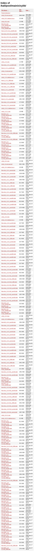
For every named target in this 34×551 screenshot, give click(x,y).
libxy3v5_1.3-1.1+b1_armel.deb (6, 148)
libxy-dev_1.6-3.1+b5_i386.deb (5, 542)
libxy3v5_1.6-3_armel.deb (8, 341)
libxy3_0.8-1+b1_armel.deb (8, 40)
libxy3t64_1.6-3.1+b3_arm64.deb (6, 434)
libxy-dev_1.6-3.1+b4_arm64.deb (6, 505)
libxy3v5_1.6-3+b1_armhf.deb (9, 387)
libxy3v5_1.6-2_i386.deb (7, 235)
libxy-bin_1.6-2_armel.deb (8, 248)
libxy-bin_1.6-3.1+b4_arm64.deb (6, 511)
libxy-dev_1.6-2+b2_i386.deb (9, 282)
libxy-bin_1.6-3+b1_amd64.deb (6, 378)
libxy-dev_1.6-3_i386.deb (8, 365)
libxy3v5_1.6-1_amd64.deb (8, 198)
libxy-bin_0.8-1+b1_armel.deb (9, 37)
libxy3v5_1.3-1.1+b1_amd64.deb (6, 127)
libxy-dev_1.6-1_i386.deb (8, 186)
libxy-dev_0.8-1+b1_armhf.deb (9, 49)
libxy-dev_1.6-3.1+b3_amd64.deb (6, 424)
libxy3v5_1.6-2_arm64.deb (8, 260)
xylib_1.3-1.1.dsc (5, 111)
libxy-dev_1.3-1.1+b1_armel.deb (6, 145)
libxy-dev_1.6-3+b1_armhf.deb (9, 393)
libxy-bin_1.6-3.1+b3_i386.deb (9, 446)
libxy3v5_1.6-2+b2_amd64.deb (6, 306)
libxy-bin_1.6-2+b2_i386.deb (9, 285)
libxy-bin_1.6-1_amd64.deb (8, 201)
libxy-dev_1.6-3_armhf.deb (8, 337)
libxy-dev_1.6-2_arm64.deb (8, 263)
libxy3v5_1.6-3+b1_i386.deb (9, 403)
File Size (20, 10)
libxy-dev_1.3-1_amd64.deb (8, 65)
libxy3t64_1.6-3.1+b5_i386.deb (5, 548)
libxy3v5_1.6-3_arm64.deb (8, 322)
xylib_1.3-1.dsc (5, 62)
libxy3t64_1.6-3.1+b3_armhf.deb (6, 452)
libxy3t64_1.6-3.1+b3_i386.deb (5, 440)
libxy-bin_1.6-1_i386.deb (7, 182)
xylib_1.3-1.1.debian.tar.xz (8, 108)
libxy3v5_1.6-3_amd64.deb (8, 356)
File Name (4, 10)
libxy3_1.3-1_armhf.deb (7, 89)
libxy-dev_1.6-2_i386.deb (8, 232)
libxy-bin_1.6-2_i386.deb (7, 238)
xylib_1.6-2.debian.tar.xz (7, 220)
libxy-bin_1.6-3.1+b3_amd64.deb (6, 421)
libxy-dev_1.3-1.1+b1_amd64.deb (6, 130)
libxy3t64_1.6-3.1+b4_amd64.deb (6, 474)
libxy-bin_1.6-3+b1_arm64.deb (9, 375)
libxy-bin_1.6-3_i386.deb (7, 359)
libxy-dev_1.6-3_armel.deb (8, 344)
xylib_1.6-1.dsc (5, 161)
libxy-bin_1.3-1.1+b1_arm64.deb (6, 117)
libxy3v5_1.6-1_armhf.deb (8, 207)
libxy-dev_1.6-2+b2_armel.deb (9, 269)
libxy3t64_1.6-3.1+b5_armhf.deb (6, 527)
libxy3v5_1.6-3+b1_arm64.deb (9, 372)
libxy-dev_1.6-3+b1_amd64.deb (6, 381)
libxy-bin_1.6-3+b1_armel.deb (9, 406)
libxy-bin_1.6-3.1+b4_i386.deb (9, 480)
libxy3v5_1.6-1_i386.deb (7, 179)
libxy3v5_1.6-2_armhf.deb (8, 229)
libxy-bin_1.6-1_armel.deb (8, 170)
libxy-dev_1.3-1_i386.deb (8, 86)
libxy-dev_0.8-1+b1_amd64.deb (6, 27)
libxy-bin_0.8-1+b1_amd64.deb (6, 24)
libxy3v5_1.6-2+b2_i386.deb (9, 279)
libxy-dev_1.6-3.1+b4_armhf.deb (6, 489)
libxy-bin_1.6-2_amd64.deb (8, 254)
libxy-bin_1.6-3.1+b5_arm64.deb (6, 517)
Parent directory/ (5, 13)
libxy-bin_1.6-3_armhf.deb (8, 331)
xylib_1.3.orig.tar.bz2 (6, 71)
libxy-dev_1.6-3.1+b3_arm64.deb (6, 431)
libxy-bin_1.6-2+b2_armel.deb (9, 272)
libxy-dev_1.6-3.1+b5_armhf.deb (6, 524)
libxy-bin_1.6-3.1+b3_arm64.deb (6, 437)
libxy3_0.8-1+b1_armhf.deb (8, 46)
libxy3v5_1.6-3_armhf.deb (8, 334)
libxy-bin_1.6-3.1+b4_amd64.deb (6, 468)
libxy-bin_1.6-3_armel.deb (8, 347)
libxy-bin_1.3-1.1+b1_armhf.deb (6, 155)
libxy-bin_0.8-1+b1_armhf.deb (9, 43)
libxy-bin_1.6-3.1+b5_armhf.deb (6, 530)
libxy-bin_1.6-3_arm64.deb (8, 328)
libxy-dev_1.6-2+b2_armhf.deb (9, 288)
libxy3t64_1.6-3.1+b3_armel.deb (6, 465)
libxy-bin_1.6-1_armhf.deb (8, 210)
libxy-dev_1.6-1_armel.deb (8, 176)
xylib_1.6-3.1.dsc (5, 415)
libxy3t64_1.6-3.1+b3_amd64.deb (6, 427)
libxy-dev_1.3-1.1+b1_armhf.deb (6, 151)
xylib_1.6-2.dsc (5, 217)
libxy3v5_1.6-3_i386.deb (7, 362)
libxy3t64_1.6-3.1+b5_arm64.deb (6, 520)
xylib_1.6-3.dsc (5, 316)
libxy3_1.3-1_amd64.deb (8, 68)
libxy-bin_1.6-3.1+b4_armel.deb (6, 502)
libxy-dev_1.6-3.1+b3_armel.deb (6, 458)
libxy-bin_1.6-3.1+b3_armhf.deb (6, 455)
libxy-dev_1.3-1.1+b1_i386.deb (5, 136)
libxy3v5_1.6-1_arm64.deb (8, 195)
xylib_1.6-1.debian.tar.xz (7, 167)
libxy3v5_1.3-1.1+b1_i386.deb (9, 139)
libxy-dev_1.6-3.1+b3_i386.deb (5, 443)
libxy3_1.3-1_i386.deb (7, 80)
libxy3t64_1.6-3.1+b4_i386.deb (5, 477)
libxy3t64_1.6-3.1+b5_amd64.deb (6, 533)
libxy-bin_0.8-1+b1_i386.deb (9, 58)
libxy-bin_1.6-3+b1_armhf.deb (9, 390)
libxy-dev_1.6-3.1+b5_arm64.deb (6, 514)
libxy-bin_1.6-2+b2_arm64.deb (9, 297)
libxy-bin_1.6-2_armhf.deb (8, 226)
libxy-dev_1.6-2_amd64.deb (8, 251)
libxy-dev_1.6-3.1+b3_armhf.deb (6, 449)
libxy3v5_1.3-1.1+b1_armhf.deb (6, 158)
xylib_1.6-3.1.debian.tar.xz (8, 418)
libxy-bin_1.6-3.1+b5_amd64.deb (6, 536)
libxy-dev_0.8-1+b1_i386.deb (9, 52)
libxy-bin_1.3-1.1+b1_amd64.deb (6, 124)
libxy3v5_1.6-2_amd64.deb (8, 257)
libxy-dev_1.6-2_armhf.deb (8, 223)
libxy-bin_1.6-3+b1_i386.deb (9, 399)
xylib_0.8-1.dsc (5, 21)
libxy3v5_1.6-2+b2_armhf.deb (9, 294)
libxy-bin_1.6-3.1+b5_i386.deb (9, 545)
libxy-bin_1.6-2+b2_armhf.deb (9, 291)
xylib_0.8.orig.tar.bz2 (6, 15)
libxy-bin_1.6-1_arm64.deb (8, 192)
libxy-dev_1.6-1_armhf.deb (8, 213)
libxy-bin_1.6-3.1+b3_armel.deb (6, 462)
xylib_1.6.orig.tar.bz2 (6, 164)
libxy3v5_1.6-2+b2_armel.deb (9, 275)
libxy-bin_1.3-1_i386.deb (7, 83)
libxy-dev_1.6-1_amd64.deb (8, 204)
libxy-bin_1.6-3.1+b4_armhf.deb (6, 486)
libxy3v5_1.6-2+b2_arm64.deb (9, 300)
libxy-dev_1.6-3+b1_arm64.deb (6, 368)
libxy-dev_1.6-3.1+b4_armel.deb (6, 499)
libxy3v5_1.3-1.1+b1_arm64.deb (6, 114)
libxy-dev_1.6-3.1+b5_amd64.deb (6, 539)
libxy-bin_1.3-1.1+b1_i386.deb (9, 133)
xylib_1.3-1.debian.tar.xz (7, 77)
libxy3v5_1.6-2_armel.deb (8, 244)
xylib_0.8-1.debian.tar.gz (7, 18)
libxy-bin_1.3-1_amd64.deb (8, 74)
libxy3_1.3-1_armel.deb (7, 99)
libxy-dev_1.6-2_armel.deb (8, 241)
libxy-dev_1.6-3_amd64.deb (8, 350)
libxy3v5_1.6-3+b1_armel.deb (9, 412)
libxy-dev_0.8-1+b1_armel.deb (9, 34)
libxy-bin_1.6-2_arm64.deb (8, 266)
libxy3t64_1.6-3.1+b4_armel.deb (6, 496)
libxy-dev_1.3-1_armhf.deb (8, 93)
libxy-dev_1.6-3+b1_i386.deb (9, 396)
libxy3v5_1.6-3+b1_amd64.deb (6, 384)
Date (27, 10)
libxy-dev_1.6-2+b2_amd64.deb (6, 313)
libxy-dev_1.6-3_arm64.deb (8, 325)
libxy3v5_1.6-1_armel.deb (8, 173)
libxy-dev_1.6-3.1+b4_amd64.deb (6, 471)
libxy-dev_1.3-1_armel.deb (8, 102)
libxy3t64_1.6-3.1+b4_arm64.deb (6, 508)
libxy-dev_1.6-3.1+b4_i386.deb (5, 483)
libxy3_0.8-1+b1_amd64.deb (9, 31)
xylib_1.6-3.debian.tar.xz (7, 319)
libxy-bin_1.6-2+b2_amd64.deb (6, 310)
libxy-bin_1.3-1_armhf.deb (8, 96)
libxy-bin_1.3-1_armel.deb (8, 105)
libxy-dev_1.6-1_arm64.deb (8, 189)
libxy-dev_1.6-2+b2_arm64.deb (6, 303)
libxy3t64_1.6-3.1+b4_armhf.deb (6, 493)
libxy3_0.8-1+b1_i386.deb (8, 55)
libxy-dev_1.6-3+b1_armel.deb (9, 409)
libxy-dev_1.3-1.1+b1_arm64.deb (6, 120)
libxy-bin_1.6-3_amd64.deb (8, 353)
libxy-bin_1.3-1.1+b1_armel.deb (6, 142)
